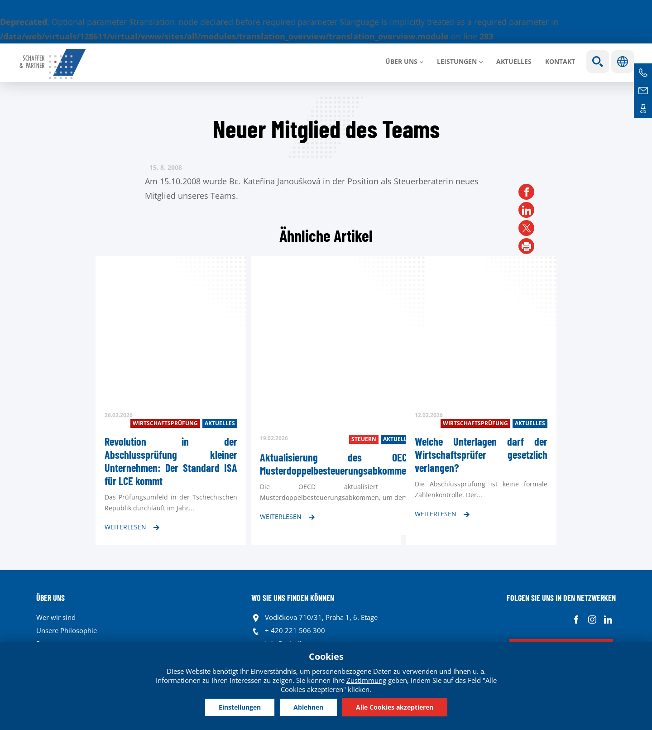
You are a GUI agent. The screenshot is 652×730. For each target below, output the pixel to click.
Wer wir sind (56, 617)
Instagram (592, 620)
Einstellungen (240, 707)
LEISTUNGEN (457, 61)
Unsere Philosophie (66, 630)
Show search (597, 61)
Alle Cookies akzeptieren (394, 707)
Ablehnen (308, 707)
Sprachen (622, 61)
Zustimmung (366, 680)
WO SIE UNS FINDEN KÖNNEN (292, 598)
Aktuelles (514, 61)
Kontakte (643, 109)
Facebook (576, 620)
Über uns (401, 61)
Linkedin (608, 620)
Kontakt (560, 61)
